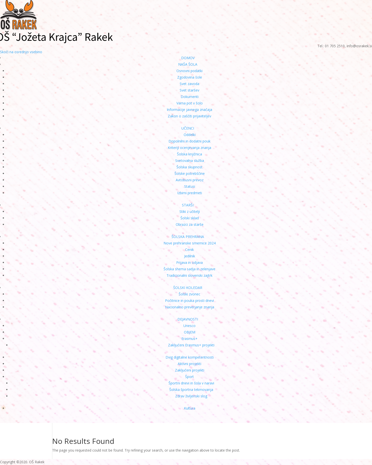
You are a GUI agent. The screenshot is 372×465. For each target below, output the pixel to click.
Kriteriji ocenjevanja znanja (189, 147)
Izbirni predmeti (189, 192)
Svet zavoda (189, 83)
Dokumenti (190, 96)
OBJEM (189, 332)
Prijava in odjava (189, 262)
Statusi (189, 186)
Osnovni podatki (189, 70)
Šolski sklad (189, 218)
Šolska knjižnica (189, 154)
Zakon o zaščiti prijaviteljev (189, 116)
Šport (189, 376)
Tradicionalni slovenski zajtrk (189, 275)
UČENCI (187, 128)
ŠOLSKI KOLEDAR (187, 287)
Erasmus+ (189, 338)
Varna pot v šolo (189, 103)
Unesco (189, 325)
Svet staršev (189, 90)
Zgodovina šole (189, 77)
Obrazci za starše (189, 224)
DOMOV (188, 57)
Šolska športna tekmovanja (191, 389)
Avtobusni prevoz (189, 180)
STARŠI (188, 205)
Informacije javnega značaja (189, 109)
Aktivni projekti (189, 363)
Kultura (189, 408)
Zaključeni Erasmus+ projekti (191, 345)
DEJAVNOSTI (187, 319)
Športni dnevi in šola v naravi (191, 383)
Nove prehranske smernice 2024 (190, 243)
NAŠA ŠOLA (187, 64)
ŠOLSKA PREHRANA (187, 236)
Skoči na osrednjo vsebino (21, 51)
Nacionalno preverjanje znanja (189, 307)
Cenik (189, 249)
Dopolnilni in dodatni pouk (189, 141)
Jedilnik (189, 256)
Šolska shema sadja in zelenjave (189, 269)
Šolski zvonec (189, 294)
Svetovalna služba (189, 160)
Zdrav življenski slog (191, 396)
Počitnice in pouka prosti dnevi (189, 300)
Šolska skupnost (189, 167)
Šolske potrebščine (189, 173)
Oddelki (190, 134)
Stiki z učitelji (189, 211)
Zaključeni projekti (189, 370)
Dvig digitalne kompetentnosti (190, 357)
